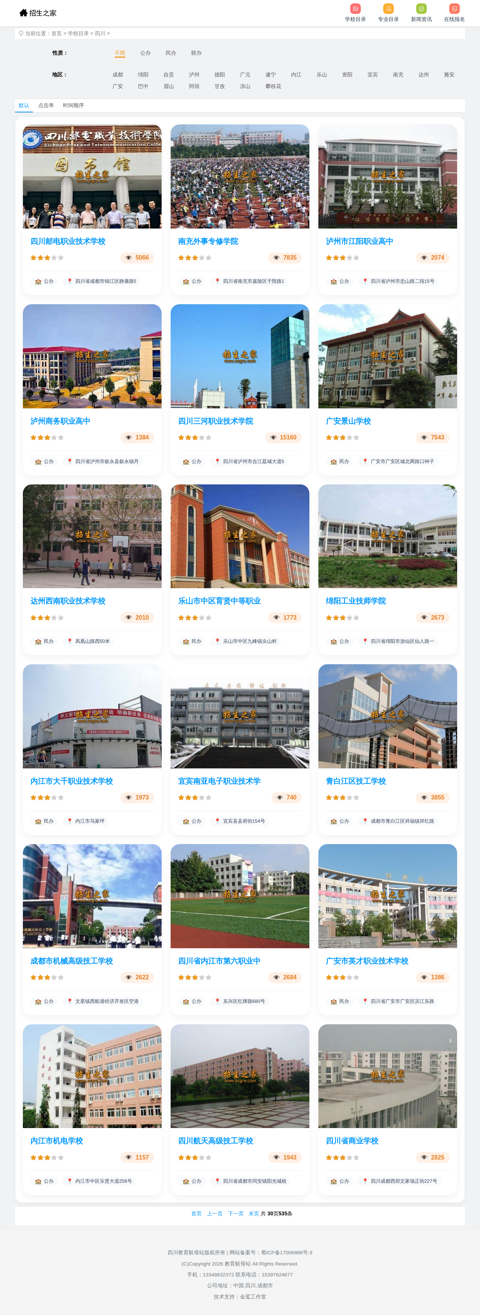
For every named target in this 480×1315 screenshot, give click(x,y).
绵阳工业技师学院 (356, 601)
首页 (56, 33)
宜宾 (373, 75)
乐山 (321, 75)
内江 (296, 75)
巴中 (143, 86)
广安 (117, 86)
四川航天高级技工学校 (215, 1141)
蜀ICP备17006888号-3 (286, 1253)
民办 (171, 53)
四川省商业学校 (352, 1141)
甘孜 (219, 86)
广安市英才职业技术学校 (367, 961)
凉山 (245, 86)
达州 (423, 75)
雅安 (449, 75)
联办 (196, 53)
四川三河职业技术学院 (215, 421)
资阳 (347, 75)
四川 (100, 33)
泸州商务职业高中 (60, 421)
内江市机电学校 (56, 1141)
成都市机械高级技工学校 (71, 961)
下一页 (236, 1214)
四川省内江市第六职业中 (219, 961)
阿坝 (194, 86)
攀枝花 (273, 86)
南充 (398, 75)
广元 (245, 75)
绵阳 (143, 75)
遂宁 (271, 75)
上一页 (215, 1214)
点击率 (46, 105)
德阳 (219, 75)
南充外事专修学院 (208, 241)
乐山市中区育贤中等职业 (219, 601)
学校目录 (78, 33)
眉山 (169, 86)
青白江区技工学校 (356, 781)
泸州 (194, 75)
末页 (254, 1214)
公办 (145, 53)
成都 (117, 75)
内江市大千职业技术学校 (71, 781)
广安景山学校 (348, 421)
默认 (24, 105)
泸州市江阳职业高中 (359, 241)
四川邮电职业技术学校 (67, 241)
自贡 (169, 75)
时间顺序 (73, 105)
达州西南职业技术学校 (67, 601)
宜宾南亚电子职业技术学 (219, 781)
